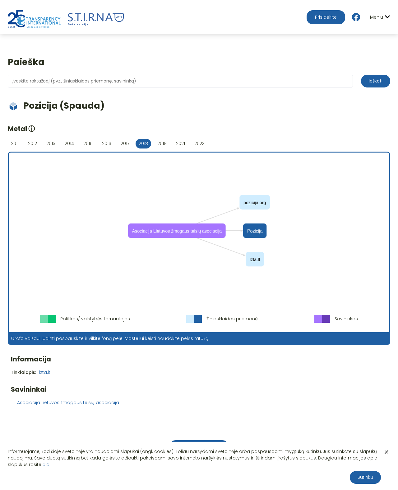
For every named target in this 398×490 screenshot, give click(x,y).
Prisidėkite (326, 17)
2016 (106, 143)
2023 (199, 143)
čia (46, 464)
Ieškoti (375, 81)
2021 (180, 143)
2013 (50, 143)
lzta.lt (44, 372)
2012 (32, 143)
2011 (15, 143)
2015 (88, 143)
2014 (69, 143)
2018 (143, 143)
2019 (162, 143)
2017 (125, 143)
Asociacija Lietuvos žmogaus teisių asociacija (68, 402)
